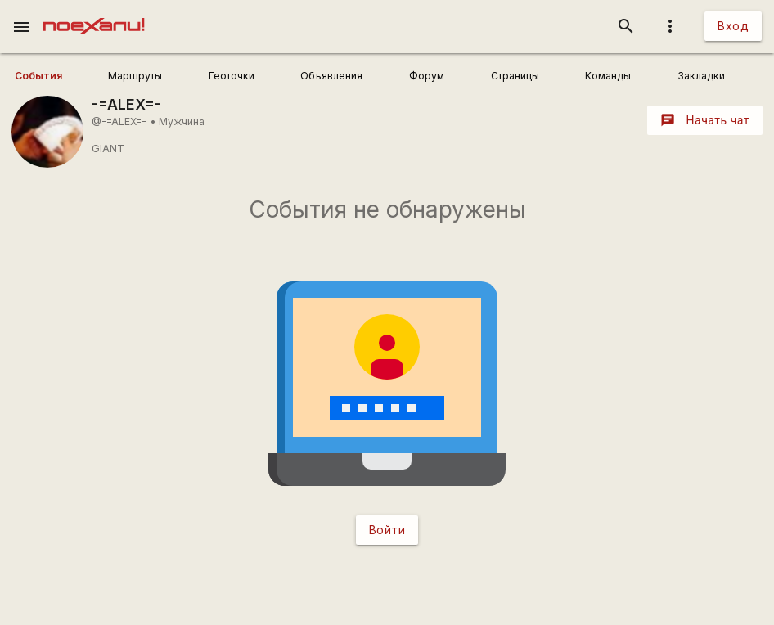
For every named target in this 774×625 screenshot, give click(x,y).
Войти (387, 530)
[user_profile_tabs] (56, 76)
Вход (733, 26)
